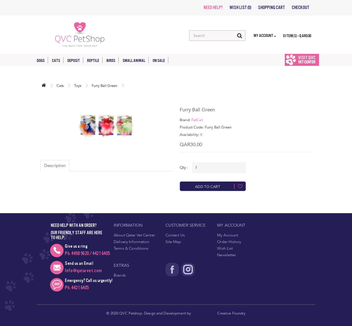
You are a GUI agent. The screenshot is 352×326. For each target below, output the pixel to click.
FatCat (197, 119)
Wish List (225, 248)
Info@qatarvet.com (83, 270)
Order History (229, 241)
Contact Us (175, 235)
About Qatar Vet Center (134, 235)
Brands (120, 275)
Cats (58, 60)
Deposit (75, 60)
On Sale (160, 60)
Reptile (95, 60)
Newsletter (226, 255)
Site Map (173, 241)
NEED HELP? (212, 7)
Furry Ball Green (104, 85)
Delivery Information (132, 241)
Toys (77, 85)
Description (55, 165)
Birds (112, 60)
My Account (227, 235)
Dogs (42, 60)
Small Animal (135, 60)
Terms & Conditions (131, 248)
